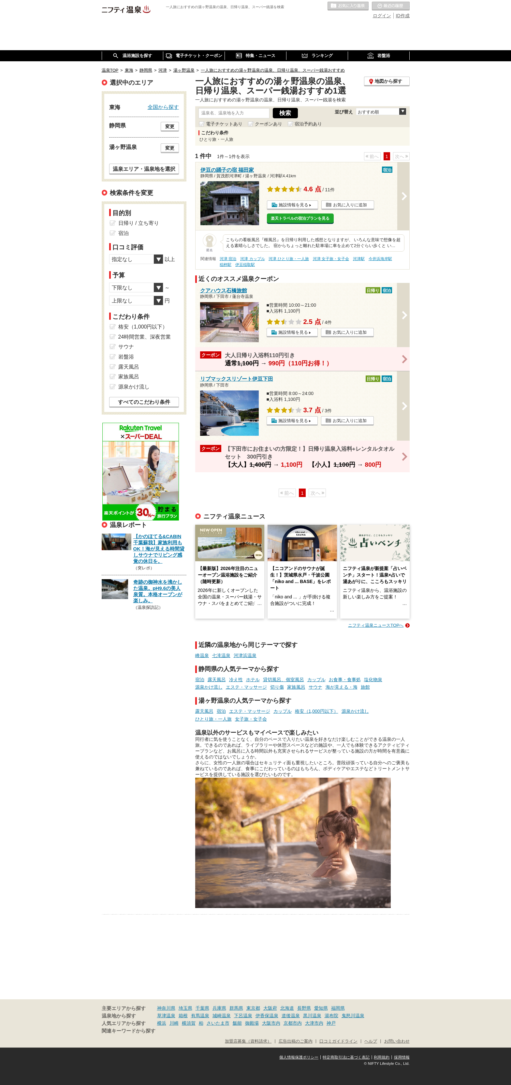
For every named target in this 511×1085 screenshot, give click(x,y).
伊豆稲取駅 (245, 264)
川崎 (174, 1023)
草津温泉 (166, 1015)
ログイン (382, 15)
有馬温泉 (200, 1015)
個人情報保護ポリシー (298, 1057)
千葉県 (202, 1008)
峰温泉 (202, 655)
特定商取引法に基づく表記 (346, 1057)
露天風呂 (217, 679)
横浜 (161, 1023)
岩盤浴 (126, 356)
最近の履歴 (391, 6)
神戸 (331, 1023)
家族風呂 (296, 687)
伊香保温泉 (267, 1015)
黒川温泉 (312, 1015)
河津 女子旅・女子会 (331, 259)
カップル (316, 679)
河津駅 (359, 259)
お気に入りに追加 (350, 204)
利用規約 (381, 1057)
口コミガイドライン (338, 1041)
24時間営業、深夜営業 (144, 337)
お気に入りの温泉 (348, 6)
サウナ (315, 687)
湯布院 (331, 1015)
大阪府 (270, 1008)
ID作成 (403, 15)
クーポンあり (268, 123)
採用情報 (402, 1057)
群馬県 (236, 1008)
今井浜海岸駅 (380, 259)
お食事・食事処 (345, 679)
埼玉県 (185, 1008)
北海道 (287, 1008)
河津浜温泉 (245, 655)
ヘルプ (370, 1041)
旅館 (365, 687)
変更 (169, 126)
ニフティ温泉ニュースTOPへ (375, 625)
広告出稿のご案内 (296, 1041)
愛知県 (321, 1008)
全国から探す (163, 107)
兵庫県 (219, 1008)
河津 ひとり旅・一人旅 (289, 259)
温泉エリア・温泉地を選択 (144, 169)
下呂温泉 (243, 1015)
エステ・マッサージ (246, 687)
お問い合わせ (397, 1041)
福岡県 (338, 1008)
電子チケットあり (224, 123)
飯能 (237, 1023)
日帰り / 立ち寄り (138, 223)
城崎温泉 (221, 1015)
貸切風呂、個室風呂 (283, 679)
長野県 (304, 1008)
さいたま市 (218, 1023)
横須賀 (189, 1023)
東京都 (253, 1008)
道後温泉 (291, 1015)
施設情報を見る (293, 204)
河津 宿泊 (228, 259)
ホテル (253, 679)
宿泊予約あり (308, 123)
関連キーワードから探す (128, 1031)
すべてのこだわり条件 (144, 402)
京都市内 (293, 1023)
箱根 (183, 1015)
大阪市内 (271, 1023)
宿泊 (199, 679)
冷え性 (236, 679)
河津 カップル (252, 259)
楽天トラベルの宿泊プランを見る (300, 218)
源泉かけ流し (209, 687)
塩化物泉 (373, 679)
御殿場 (252, 1023)
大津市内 (314, 1023)
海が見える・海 (342, 687)
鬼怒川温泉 (353, 1015)
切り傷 (277, 687)
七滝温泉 (221, 655)
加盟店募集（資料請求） (248, 1041)
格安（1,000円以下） (316, 711)
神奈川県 (166, 1008)
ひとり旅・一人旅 (213, 719)
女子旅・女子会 (251, 719)
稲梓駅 (225, 264)
